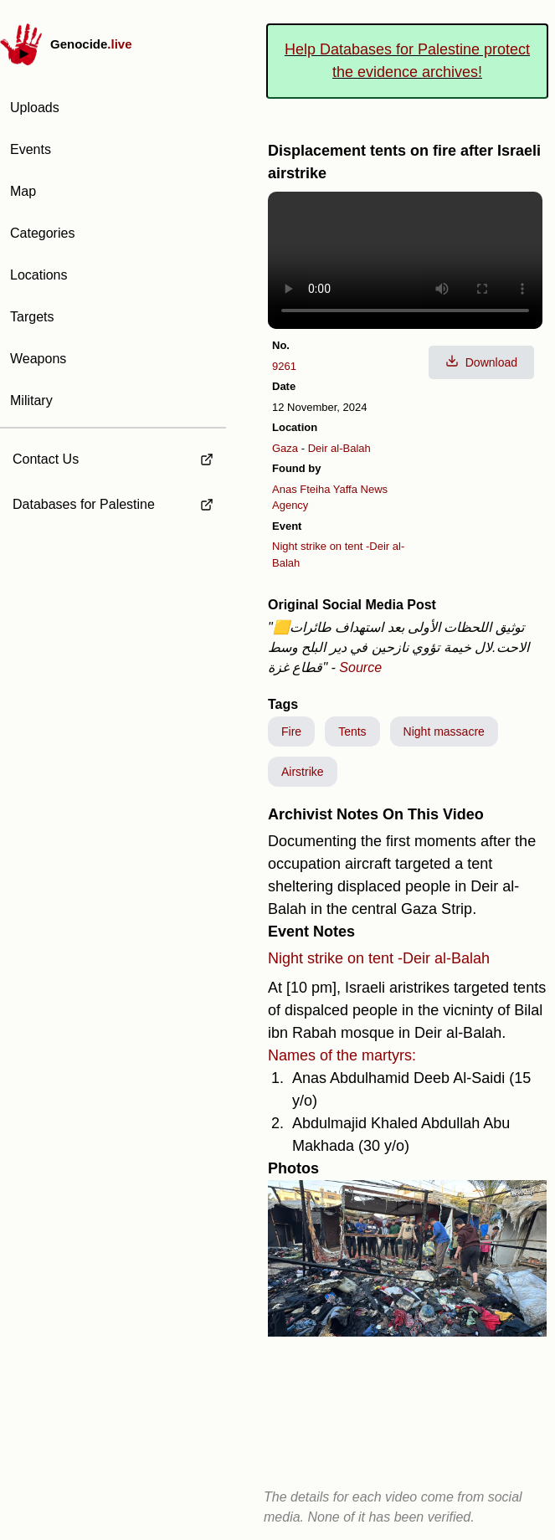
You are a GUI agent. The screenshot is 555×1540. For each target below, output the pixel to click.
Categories (42, 233)
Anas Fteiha (301, 489)
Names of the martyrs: (342, 1055)
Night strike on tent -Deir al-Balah (379, 958)
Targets (32, 317)
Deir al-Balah (339, 448)
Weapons (38, 359)
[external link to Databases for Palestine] (113, 504)
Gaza (285, 448)
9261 (284, 366)
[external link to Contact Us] (113, 454)
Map (23, 191)
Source (360, 667)
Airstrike (302, 771)
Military (31, 400)
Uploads (34, 107)
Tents (352, 731)
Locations (39, 275)
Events (30, 149)
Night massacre (444, 731)
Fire (291, 731)
